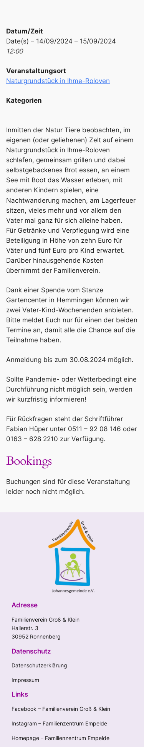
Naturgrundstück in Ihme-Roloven (58, 81)
